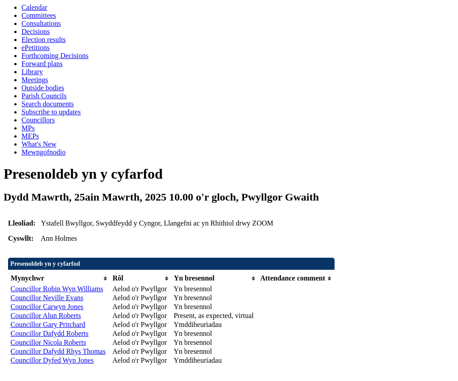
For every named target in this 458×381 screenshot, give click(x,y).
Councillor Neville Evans (47, 297)
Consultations (41, 23)
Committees (38, 15)
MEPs (30, 136)
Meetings (34, 80)
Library (32, 71)
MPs (27, 128)
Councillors (38, 120)
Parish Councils (44, 96)
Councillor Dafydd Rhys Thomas (58, 351)
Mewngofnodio (43, 152)
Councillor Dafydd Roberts (50, 333)
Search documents (47, 104)
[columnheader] (59, 278)
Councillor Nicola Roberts (48, 342)
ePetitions (35, 47)
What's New (38, 144)
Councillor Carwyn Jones (47, 306)
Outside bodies (42, 88)
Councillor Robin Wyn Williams (57, 289)
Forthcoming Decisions (55, 55)
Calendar (34, 7)
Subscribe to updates (51, 112)
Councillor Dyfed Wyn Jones (52, 360)
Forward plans (42, 63)
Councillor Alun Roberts (46, 315)
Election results (43, 39)
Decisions (35, 31)
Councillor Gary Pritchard (48, 324)
